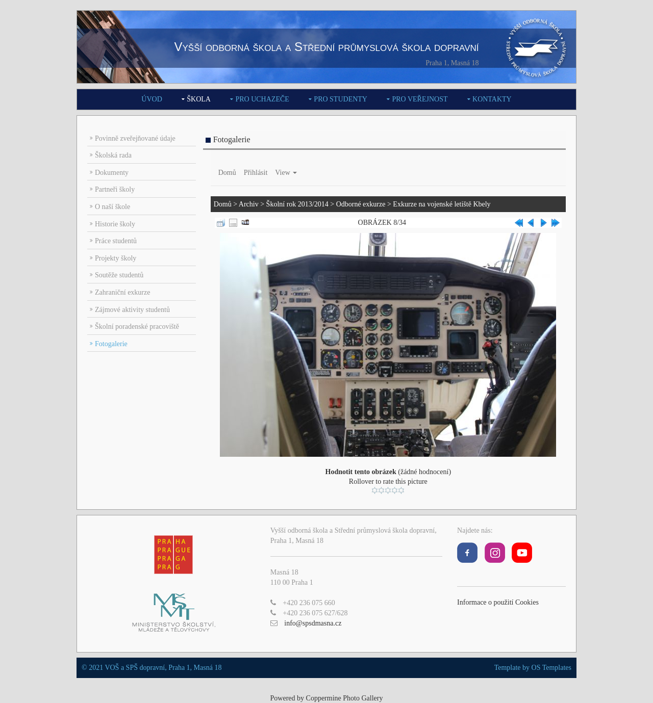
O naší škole (112, 207)
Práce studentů (116, 241)
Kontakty (492, 99)
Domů (227, 172)
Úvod (151, 99)
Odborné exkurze (361, 204)
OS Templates (551, 667)
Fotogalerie (111, 344)
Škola (199, 99)
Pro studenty (340, 99)
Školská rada (113, 155)
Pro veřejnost (419, 99)
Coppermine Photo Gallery (344, 698)
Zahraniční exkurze (122, 292)
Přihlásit (256, 172)
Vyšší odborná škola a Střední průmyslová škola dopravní (326, 47)
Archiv (249, 204)
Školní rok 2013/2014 (297, 204)
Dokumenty (112, 172)
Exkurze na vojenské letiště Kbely (441, 204)
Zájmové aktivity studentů (132, 310)
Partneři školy (115, 189)
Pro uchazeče (262, 99)
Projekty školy (115, 258)
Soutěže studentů (119, 275)
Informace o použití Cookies (498, 602)
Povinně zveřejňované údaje (135, 138)
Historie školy (115, 224)
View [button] (286, 172)
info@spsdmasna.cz (312, 623)
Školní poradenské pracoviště (137, 326)
